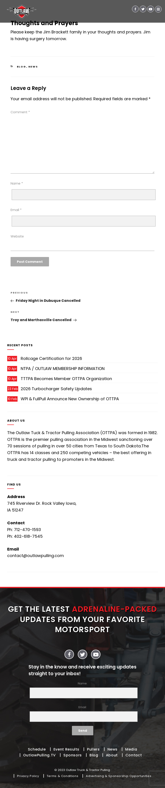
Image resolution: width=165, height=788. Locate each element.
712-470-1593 (27, 529)
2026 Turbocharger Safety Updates (56, 389)
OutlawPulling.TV (39, 755)
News (33, 66)
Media (131, 749)
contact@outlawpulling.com (35, 555)
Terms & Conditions (62, 776)
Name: (82, 689)
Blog (21, 66)
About (112, 755)
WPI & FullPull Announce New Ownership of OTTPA (70, 399)
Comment (20, 112)
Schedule (37, 749)
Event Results (66, 749)
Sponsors (72, 755)
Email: (82, 713)
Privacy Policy (28, 776)
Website (17, 236)
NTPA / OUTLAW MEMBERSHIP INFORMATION (63, 368)
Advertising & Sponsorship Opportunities (118, 776)
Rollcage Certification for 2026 (51, 358)
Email (16, 210)
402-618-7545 (28, 536)
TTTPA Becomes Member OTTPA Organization (66, 378)
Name (17, 183)
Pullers (93, 749)
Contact (133, 755)
